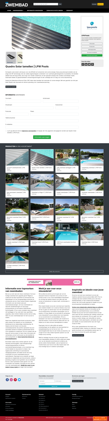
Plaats (32, 111)
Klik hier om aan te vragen (100, 418)
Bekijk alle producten (54, 271)
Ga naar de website (92, 52)
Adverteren (24, 396)
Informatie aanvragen (35, 10)
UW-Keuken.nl (42, 400)
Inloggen (7, 396)
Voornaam (8, 98)
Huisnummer (59, 105)
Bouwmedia (21, 417)
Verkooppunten (92, 49)
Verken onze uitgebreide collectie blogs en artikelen (87, 307)
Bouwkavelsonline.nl (43, 410)
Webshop (69, 10)
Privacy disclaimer (9, 408)
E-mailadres (8, 124)
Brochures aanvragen (92, 55)
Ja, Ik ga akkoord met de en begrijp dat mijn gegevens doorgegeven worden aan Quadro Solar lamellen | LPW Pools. (41, 131)
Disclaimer (7, 406)
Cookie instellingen (9, 410)
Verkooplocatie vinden (54, 10)
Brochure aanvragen (78, 381)
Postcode (8, 111)
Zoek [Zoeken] (60, 4)
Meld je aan (54, 386)
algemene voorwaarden (29, 131)
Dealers (73, 406)
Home (9, 10)
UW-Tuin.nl (41, 402)
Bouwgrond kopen (76, 398)
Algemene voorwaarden (10, 404)
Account (94, 4)
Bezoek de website (11, 86)
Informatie (91, 43)
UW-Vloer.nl (41, 404)
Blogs (73, 404)
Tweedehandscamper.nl (77, 396)
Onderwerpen (18, 10)
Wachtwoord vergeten (10, 398)
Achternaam (46, 98)
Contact (24, 398)
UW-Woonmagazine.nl (44, 406)
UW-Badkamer (42, 396)
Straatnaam (8, 105)
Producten (92, 46)
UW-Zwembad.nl (42, 408)
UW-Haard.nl (42, 398)
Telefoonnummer (10, 118)
